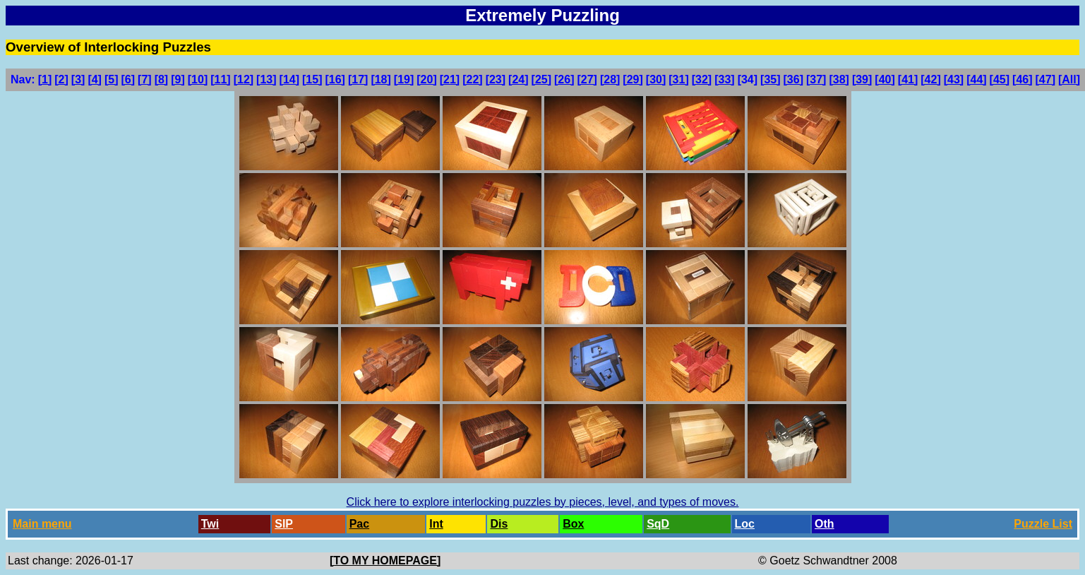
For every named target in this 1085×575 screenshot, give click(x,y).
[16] (334, 79)
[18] (380, 79)
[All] (1069, 79)
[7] (145, 79)
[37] (816, 79)
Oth (824, 524)
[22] (472, 79)
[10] (198, 79)
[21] (450, 79)
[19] (404, 79)
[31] (678, 79)
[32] (702, 79)
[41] (908, 79)
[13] (266, 79)
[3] (78, 79)
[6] (128, 79)
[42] (930, 79)
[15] (312, 79)
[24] (518, 79)
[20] (426, 79)
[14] (289, 79)
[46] (1022, 79)
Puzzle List (1043, 524)
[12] (243, 79)
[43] (954, 79)
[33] (724, 79)
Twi (210, 524)
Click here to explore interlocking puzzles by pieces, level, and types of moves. (543, 502)
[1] (45, 79)
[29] (632, 79)
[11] (220, 79)
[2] (61, 79)
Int (436, 524)
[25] (541, 79)
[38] (839, 79)
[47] (1045, 79)
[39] (862, 79)
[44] (976, 79)
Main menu (42, 524)
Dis (499, 524)
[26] (564, 79)
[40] (884, 79)
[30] (656, 79)
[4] (95, 79)
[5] (111, 79)
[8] (162, 79)
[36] (793, 79)
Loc (745, 524)
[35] (770, 79)
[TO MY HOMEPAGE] (385, 561)
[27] (587, 79)
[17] (358, 79)
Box (573, 524)
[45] (999, 79)
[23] (495, 79)
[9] (178, 79)
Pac (359, 524)
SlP (284, 524)
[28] (610, 79)
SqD (658, 524)
